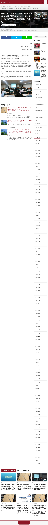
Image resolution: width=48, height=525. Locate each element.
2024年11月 (38, 165)
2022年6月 (38, 190)
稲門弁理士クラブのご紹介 (6, 6)
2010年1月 (38, 393)
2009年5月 (38, 405)
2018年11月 (38, 248)
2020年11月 (38, 213)
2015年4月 (38, 316)
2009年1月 (38, 412)
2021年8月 (38, 197)
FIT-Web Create (12, 522)
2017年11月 (38, 261)
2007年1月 (38, 437)
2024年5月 (38, 171)
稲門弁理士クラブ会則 (27, 8)
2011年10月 (38, 360)
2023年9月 (38, 178)
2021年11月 (38, 194)
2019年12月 (38, 226)
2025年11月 (38, 146)
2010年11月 (38, 380)
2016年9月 (38, 283)
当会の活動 (38, 107)
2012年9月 (38, 351)
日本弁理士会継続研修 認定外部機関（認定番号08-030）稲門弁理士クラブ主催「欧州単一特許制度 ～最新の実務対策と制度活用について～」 (39, 503)
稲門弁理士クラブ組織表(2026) (27, 6)
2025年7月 (38, 152)
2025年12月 (38, 142)
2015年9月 (38, 306)
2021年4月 (38, 206)
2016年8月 (38, 287)
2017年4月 (38, 274)
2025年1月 (38, 158)
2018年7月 (38, 255)
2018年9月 (38, 251)
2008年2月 (38, 421)
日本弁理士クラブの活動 (40, 113)
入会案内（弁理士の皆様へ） (8, 8)
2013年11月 (38, 338)
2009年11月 (38, 396)
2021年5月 (38, 203)
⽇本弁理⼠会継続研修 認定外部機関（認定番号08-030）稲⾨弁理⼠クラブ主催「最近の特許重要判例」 (43, 74)
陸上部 (37, 132)
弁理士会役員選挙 (39, 97)
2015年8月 (38, 309)
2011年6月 (38, 367)
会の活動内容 (16, 6)
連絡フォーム (18, 8)
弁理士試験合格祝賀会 (40, 104)
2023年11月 (38, 174)
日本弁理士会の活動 (39, 116)
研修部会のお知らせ (11, 25)
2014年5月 (38, 328)
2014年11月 (38, 319)
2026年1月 (38, 139)
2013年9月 (38, 341)
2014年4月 (38, 332)
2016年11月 (38, 280)
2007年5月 (38, 431)
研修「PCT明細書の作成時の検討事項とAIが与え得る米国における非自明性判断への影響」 (24, 480)
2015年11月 (38, 300)
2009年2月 (38, 409)
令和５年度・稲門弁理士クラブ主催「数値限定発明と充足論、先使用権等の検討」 (8, 501)
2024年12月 (38, 162)
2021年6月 (38, 200)
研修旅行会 (38, 123)
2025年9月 (38, 149)
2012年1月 (38, 354)
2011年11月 (38, 357)
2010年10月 (38, 383)
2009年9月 (38, 399)
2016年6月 (38, 293)
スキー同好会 (38, 84)
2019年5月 (38, 242)
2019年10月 (38, 232)
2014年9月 (38, 322)
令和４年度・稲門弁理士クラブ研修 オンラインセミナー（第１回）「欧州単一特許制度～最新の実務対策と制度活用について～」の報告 (24, 503)
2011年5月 (38, 370)
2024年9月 (38, 168)
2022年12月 (38, 184)
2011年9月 (38, 364)
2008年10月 (38, 415)
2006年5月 (38, 444)
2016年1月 (38, 296)
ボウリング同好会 (39, 91)
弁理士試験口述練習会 (40, 100)
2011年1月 (38, 373)
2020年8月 (38, 219)
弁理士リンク (36, 8)
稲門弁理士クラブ (12, 520)
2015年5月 (38, 312)
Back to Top (24, 516)
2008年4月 (38, 418)
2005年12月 (38, 447)
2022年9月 (38, 187)
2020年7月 (38, 223)
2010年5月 (38, 386)
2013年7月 (38, 344)
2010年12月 (38, 376)
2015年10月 (38, 303)
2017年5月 (38, 271)
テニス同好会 (38, 87)
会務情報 (37, 94)
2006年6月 (38, 441)
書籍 (36, 120)
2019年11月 (38, 229)
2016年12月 (38, 277)
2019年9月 (38, 235)
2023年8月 (38, 181)
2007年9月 (38, 428)
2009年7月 (38, 402)
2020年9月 (38, 216)
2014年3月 (38, 335)
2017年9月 (38, 267)
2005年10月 (38, 453)
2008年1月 (38, 425)
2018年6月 (38, 258)
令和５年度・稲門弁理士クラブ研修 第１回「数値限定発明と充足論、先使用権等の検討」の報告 (39, 480)
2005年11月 (38, 450)
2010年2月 (38, 389)
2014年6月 (38, 325)
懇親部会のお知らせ (39, 110)
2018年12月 (38, 245)
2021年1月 (38, 210)
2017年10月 (38, 264)
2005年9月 (38, 457)
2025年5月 (38, 155)
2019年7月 (38, 239)
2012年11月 (38, 348)
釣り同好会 (38, 129)
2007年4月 (38, 434)
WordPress (24, 522)
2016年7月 (38, 290)
